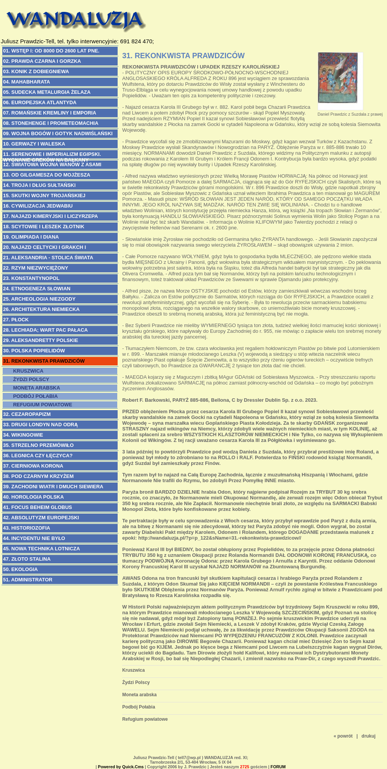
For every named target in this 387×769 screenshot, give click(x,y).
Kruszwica (26, 371)
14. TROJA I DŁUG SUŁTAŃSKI (39, 185)
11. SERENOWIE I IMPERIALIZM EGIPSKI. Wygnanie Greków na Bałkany (52, 155)
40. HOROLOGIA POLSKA (33, 497)
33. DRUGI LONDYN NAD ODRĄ (40, 424)
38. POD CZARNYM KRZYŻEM (38, 476)
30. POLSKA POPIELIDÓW (34, 350)
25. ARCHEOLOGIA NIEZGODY (39, 299)
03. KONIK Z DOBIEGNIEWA (36, 71)
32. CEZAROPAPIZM (27, 414)
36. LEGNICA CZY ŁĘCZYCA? (37, 455)
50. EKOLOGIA (20, 569)
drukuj (369, 736)
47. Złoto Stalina (27, 559)
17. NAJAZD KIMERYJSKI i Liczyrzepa (50, 216)
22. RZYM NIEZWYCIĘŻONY (35, 268)
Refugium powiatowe (41, 404)
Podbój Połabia (34, 396)
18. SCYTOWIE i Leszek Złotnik (43, 226)
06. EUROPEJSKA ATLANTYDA (40, 102)
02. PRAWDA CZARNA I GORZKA (42, 61)
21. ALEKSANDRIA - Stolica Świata (48, 257)
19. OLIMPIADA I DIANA (31, 237)
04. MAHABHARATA (26, 82)
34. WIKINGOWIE (23, 435)
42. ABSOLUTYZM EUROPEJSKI (41, 517)
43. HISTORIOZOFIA (26, 528)
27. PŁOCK (16, 319)
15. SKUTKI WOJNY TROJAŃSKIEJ (44, 195)
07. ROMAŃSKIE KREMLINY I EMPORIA (49, 113)
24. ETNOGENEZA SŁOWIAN (37, 288)
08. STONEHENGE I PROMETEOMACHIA (50, 123)
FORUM (278, 766)
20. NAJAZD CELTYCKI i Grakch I (44, 247)
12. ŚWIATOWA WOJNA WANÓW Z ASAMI (52, 164)
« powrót (343, 736)
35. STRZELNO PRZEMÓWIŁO (38, 445)
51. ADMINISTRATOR (27, 579)
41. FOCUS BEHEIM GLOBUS (37, 507)
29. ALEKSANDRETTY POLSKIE (40, 340)
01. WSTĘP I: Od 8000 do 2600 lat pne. (51, 51)
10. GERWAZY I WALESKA (34, 144)
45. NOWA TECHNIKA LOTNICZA (41, 548)
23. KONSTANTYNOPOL (31, 278)
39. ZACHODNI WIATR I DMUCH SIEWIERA (53, 486)
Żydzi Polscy (29, 379)
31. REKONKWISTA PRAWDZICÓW (44, 361)
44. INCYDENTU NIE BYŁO (34, 538)
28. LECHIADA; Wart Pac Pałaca (45, 330)
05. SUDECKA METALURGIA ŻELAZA (46, 92)
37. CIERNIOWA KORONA (33, 466)
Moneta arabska (35, 388)
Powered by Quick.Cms (121, 766)
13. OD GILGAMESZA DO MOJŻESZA (46, 175)
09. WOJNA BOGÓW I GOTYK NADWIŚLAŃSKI (58, 133)
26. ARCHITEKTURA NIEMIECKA (41, 309)
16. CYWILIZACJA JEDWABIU (38, 206)
